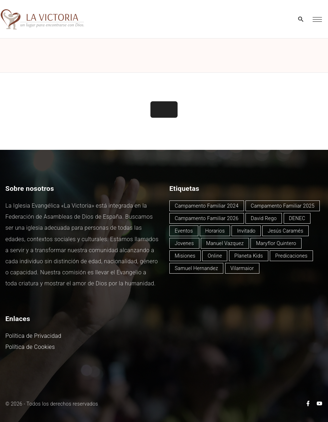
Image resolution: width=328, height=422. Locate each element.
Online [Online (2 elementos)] (215, 256)
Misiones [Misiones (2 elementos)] (185, 256)
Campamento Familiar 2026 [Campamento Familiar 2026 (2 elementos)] (207, 218)
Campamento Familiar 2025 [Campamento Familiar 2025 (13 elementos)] (283, 206)
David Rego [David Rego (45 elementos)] (264, 218)
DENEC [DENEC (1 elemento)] (297, 218)
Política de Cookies (30, 347)
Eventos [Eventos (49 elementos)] (184, 231)
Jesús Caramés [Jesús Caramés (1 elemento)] (285, 231)
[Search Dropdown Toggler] (301, 19)
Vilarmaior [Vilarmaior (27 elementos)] (242, 268)
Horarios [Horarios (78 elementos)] (215, 231)
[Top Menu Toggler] (317, 19)
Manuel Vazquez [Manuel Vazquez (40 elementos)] (225, 243)
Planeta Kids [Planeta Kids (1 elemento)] (248, 256)
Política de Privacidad (33, 335)
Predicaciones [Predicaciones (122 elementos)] (291, 256)
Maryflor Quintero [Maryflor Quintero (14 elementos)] (276, 243)
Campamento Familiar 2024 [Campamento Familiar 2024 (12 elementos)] (207, 206)
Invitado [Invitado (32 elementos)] (246, 231)
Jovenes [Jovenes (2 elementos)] (184, 243)
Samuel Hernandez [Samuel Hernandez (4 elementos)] (196, 268)
